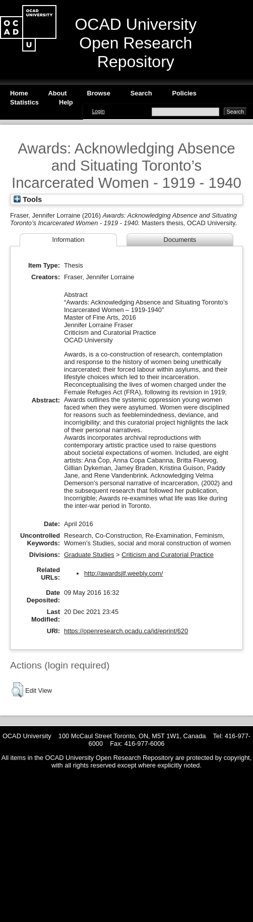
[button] (17, 689)
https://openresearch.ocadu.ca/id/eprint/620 (126, 631)
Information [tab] (68, 239)
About (57, 93)
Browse (98, 93)
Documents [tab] (180, 239)
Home (19, 93)
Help (66, 102)
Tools (28, 199)
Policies (184, 93)
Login (98, 111)
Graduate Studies (89, 554)
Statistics (24, 102)
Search (141, 93)
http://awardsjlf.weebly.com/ (123, 573)
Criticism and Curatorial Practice (167, 554)
